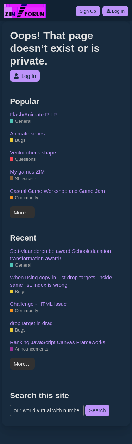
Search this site (39, 395)
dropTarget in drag (31, 323)
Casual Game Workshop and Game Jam (57, 191)
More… (22, 212)
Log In (115, 11)
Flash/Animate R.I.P (33, 114)
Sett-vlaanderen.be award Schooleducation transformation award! (60, 254)
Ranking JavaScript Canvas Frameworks (57, 342)
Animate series (27, 133)
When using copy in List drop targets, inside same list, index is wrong (61, 281)
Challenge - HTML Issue (38, 304)
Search (97, 410)
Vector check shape (33, 153)
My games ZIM (27, 172)
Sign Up (88, 11)
